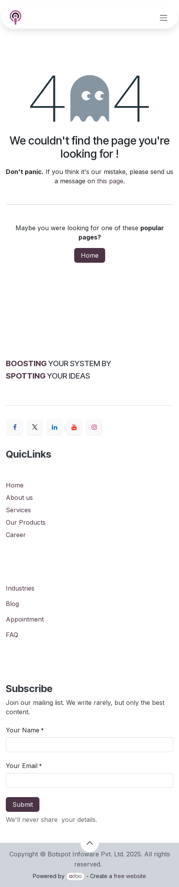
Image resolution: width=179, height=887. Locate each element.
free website (130, 876)
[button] (89, 843)
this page (110, 181)
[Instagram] (94, 427)
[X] (35, 427)
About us (19, 497)
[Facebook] (14, 427)
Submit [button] (22, 804)
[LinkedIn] (54, 427)
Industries (20, 588)
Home (90, 255)
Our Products (26, 522)
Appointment (25, 619)
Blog (12, 604)
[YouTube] (74, 427)
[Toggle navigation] (163, 17)
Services (18, 510)
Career (16, 535)
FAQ (12, 635)
